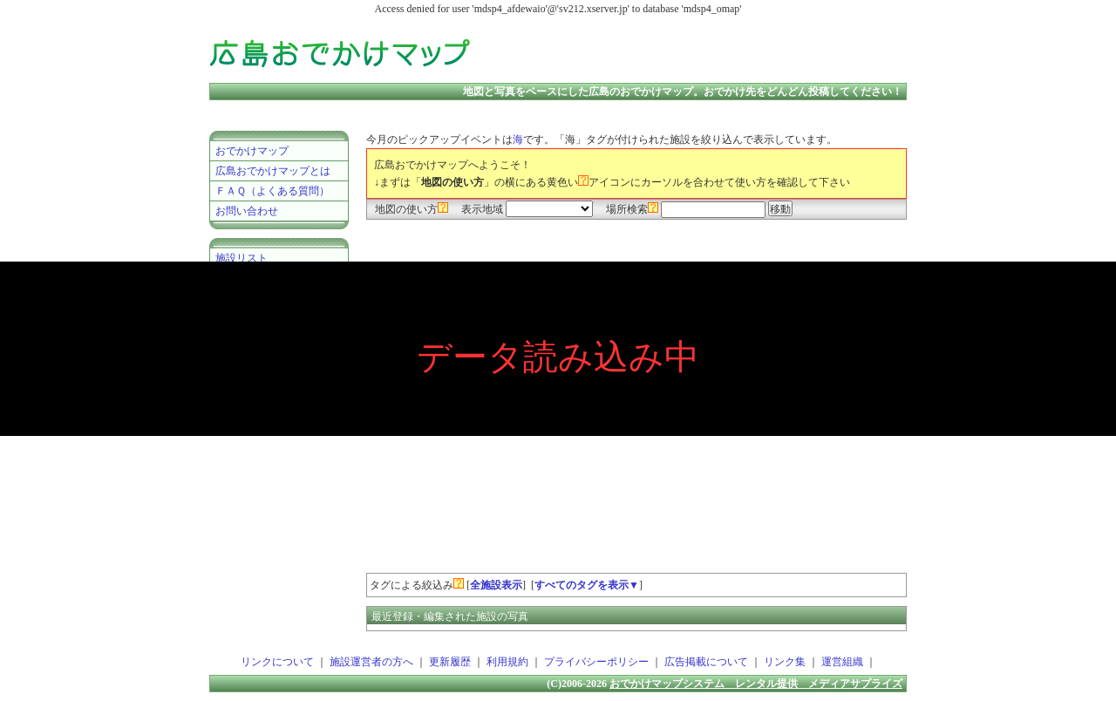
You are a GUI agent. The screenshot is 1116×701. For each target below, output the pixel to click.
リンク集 (785, 662)
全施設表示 (496, 585)
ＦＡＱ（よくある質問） (272, 191)
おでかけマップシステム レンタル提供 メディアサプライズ (755, 683)
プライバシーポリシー (596, 662)
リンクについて (277, 662)
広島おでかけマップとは (272, 171)
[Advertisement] (701, 52)
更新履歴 (450, 662)
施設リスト (241, 258)
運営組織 (842, 662)
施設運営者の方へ (371, 662)
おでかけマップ (252, 151)
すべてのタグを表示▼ (586, 585)
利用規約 (507, 662)
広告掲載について (706, 662)
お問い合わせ (246, 211)
